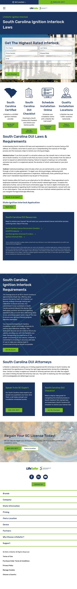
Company (7, 500)
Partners (7, 531)
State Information (11, 506)
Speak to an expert (13, 197)
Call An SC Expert (10, 125)
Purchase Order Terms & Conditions (16, 561)
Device (6, 524)
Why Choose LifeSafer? (13, 537)
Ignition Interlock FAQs (14, 237)
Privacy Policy (22, 67)
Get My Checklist (29, 131)
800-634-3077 (14, 410)
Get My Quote (11, 350)
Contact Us (38, 484)
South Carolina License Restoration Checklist (23, 228)
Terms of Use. (30, 67)
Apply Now (9, 207)
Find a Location (66, 125)
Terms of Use (8, 556)
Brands (6, 493)
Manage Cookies (9, 570)
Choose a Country (9, 574)
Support (6, 543)
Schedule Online (47, 127)
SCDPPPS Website (12, 231)
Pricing (6, 512)
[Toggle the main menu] (4, 8)
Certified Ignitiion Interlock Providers (19, 234)
